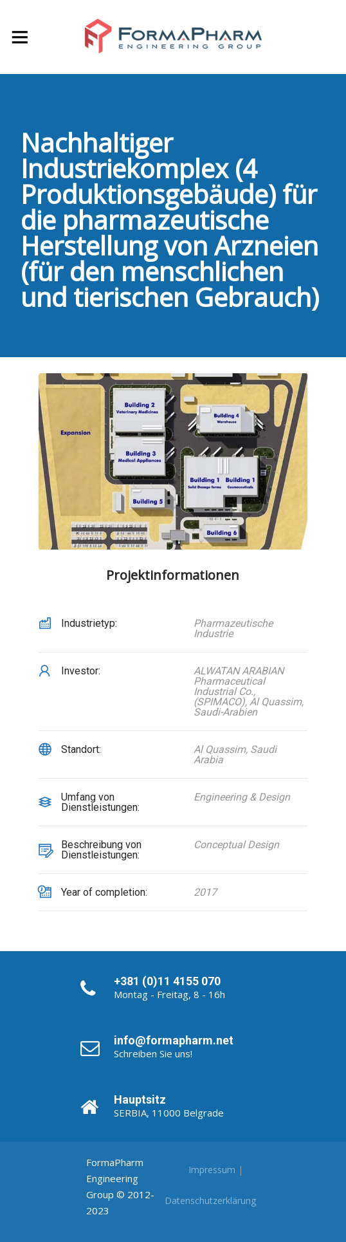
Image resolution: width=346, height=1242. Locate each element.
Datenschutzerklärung (210, 1200)
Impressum (211, 1169)
